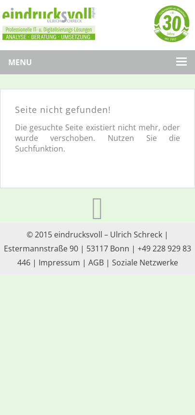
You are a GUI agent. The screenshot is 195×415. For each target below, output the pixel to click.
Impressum (59, 262)
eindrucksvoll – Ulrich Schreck (108, 234)
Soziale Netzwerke (145, 262)
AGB (96, 262)
